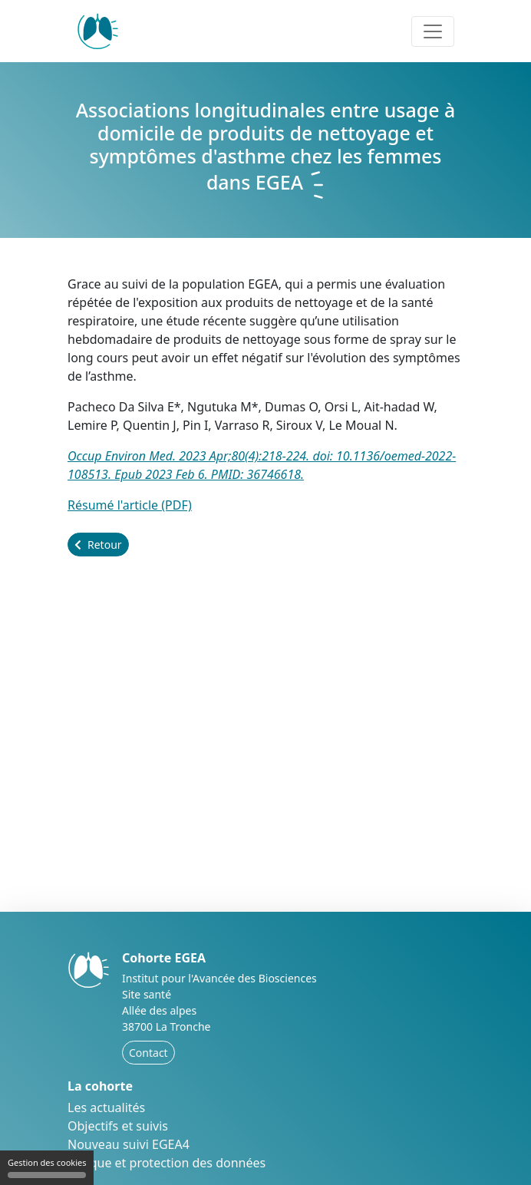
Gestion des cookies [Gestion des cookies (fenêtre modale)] (47, 1167)
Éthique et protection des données (167, 1162)
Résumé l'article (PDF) (130, 505)
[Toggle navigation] (432, 31)
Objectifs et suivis (118, 1125)
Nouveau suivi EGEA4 (129, 1144)
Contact (148, 1052)
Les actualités (106, 1107)
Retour (98, 544)
